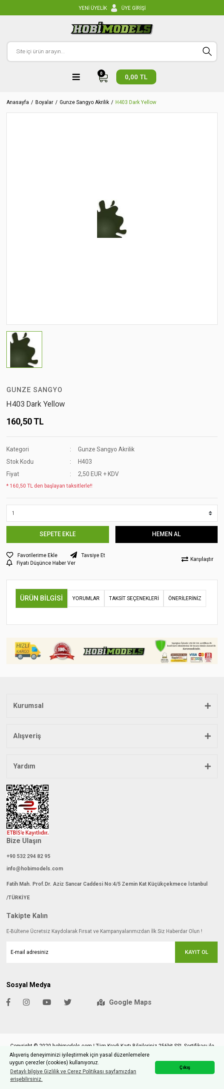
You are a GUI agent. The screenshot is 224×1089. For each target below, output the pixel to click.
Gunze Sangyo (34, 390)
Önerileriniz (184, 598)
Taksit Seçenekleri (134, 598)
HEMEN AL (166, 534)
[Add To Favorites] (31, 555)
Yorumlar (86, 598)
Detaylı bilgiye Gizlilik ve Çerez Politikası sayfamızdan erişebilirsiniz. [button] (73, 1075)
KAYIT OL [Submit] (196, 952)
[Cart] (127, 76)
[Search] (112, 51)
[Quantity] (112, 513)
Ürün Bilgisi (41, 598)
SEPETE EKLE (58, 534)
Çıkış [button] (184, 1067)
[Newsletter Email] (112, 952)
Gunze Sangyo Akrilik (106, 449)
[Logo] (112, 28)
